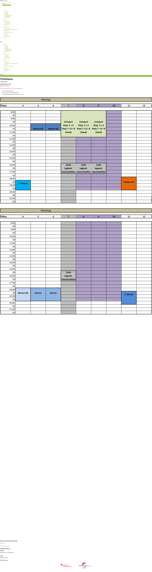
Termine (5, 33)
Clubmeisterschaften (9, 32)
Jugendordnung (8, 16)
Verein (5, 10)
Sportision (7, 21)
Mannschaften (6, 27)
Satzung (6, 13)
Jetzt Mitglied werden (6, 5)
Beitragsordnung (8, 15)
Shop (5, 37)
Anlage (6, 12)
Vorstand (6, 11)
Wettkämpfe (6, 30)
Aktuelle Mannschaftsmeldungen (11, 29)
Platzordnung (7, 17)
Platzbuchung (6, 20)
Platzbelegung (8, 36)
